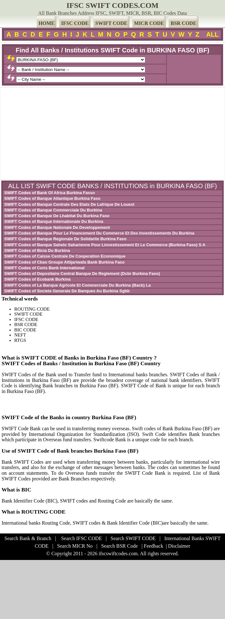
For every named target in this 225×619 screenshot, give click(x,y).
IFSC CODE (75, 23)
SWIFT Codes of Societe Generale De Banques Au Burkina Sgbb (66, 291)
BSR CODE (183, 23)
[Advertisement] (112, 133)
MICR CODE (149, 23)
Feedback (153, 546)
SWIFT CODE (111, 23)
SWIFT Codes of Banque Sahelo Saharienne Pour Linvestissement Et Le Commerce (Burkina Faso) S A (104, 244)
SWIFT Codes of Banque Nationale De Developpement (56, 227)
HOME (47, 23)
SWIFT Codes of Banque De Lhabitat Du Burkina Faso (56, 215)
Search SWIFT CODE (133, 538)
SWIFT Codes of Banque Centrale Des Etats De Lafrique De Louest (68, 204)
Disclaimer (179, 546)
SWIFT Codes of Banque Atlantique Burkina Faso (51, 198)
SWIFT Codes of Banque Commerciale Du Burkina (52, 210)
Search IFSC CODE (81, 538)
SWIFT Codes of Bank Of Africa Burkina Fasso (49, 192)
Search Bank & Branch (27, 538)
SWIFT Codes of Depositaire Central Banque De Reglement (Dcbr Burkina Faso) (81, 273)
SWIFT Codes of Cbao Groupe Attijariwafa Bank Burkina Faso (64, 262)
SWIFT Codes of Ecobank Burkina (37, 279)
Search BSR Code (119, 546)
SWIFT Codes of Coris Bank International (43, 267)
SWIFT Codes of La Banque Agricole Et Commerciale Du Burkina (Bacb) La (77, 285)
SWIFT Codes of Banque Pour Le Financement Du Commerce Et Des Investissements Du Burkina (98, 233)
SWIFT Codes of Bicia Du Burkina (36, 250)
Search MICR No (75, 546)
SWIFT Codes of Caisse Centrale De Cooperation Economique (64, 256)
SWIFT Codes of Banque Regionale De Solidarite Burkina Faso (64, 238)
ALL (212, 34)
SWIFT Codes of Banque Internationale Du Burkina (53, 221)
